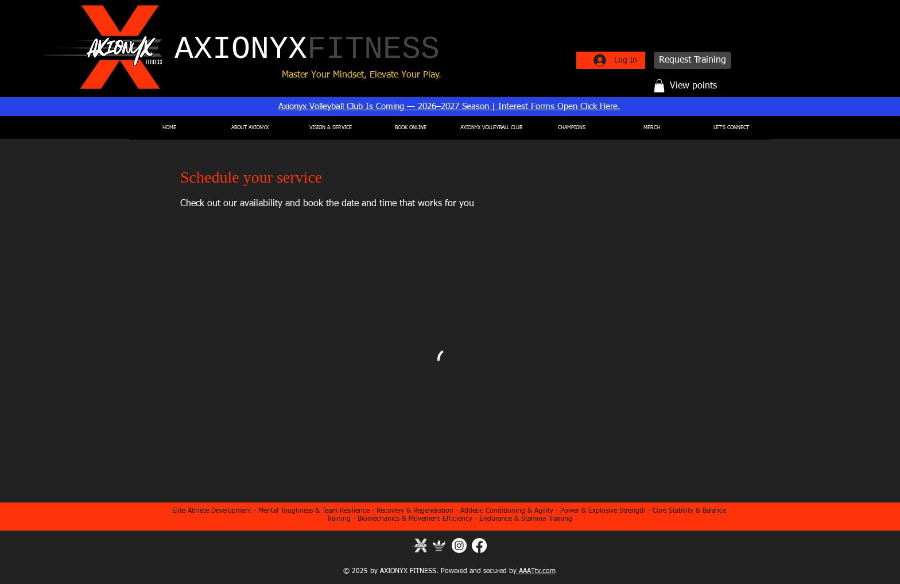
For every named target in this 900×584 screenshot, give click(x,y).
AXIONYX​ (307, 50)
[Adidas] (439, 545)
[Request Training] (692, 60)
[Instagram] (459, 545)
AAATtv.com (536, 571)
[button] (659, 85)
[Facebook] (479, 545)
